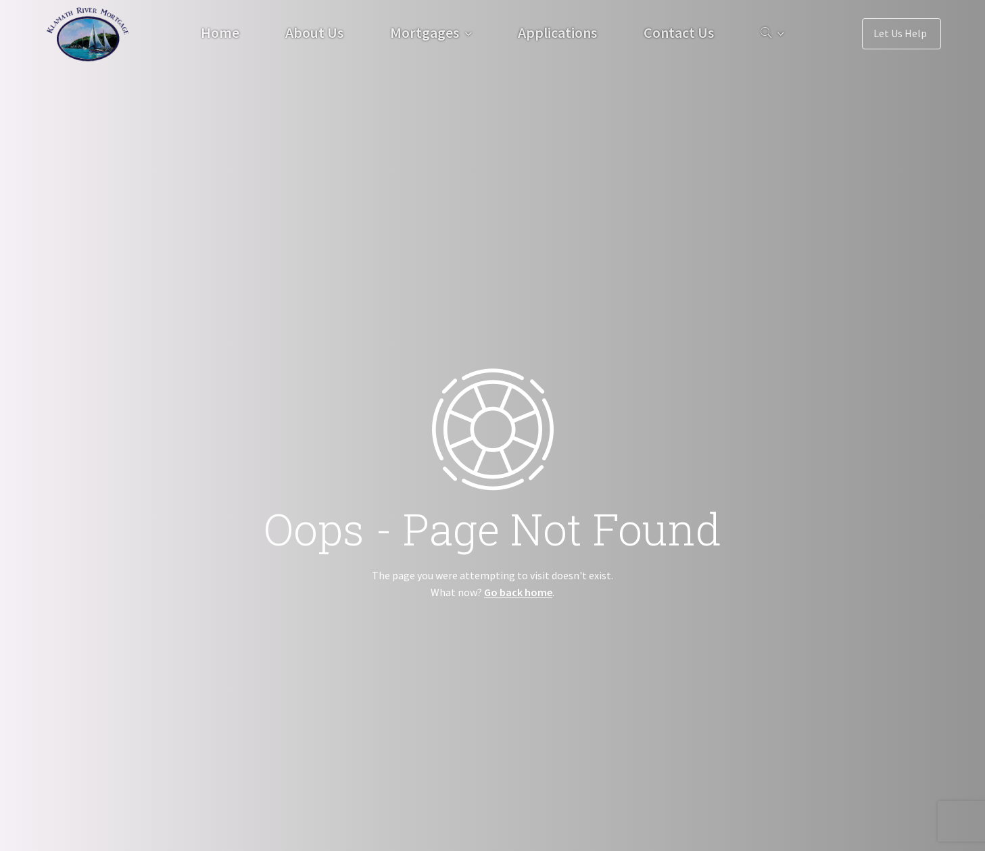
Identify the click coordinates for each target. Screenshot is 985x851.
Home (220, 32)
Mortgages (424, 32)
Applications (557, 32)
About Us (314, 32)
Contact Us (679, 32)
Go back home (518, 592)
